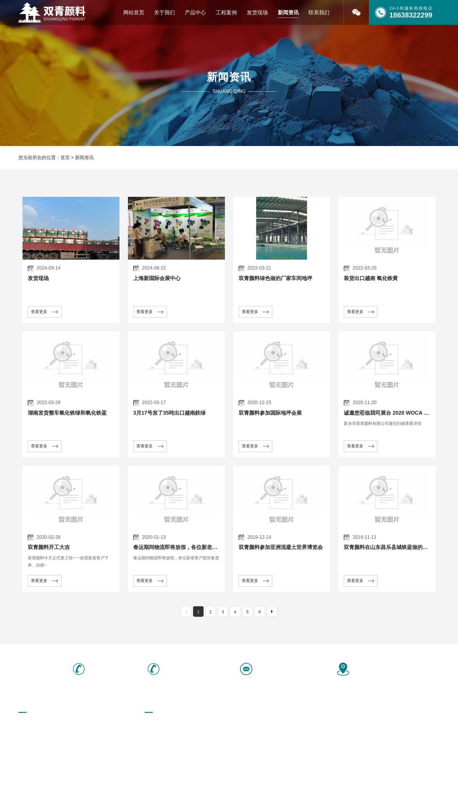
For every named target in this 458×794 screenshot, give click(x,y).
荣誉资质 (26, 734)
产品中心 (195, 12)
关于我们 (164, 12)
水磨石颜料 (276, 734)
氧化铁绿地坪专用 (241, 723)
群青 (270, 744)
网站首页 (133, 12)
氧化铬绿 (233, 744)
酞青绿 (151, 734)
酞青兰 (191, 734)
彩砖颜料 (153, 723)
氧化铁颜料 (316, 723)
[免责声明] (217, 781)
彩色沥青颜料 (278, 723)
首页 (65, 157)
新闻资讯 (288, 12)
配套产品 (314, 734)
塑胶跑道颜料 (197, 723)
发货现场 (257, 12)
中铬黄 (312, 744)
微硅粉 (151, 744)
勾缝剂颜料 (235, 734)
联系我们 (318, 12)
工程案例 (226, 12)
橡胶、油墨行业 (199, 744)
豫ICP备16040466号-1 (181, 781)
